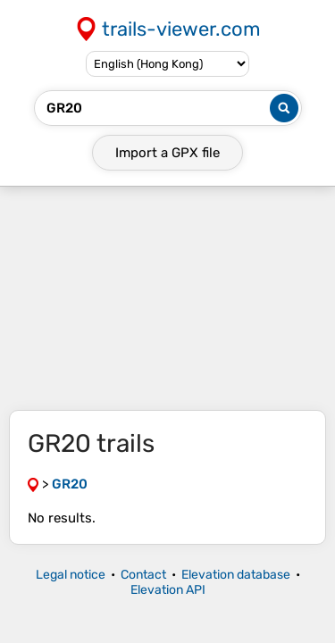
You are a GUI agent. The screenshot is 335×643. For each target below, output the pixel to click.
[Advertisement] (167, 298)
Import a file (167, 153)
